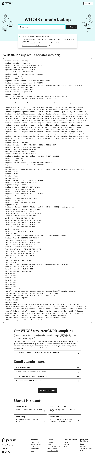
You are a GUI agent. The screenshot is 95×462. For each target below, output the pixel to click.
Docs (65, 446)
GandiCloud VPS (53, 451)
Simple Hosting (52, 448)
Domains (50, 442)
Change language (8, 445)
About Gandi (35, 442)
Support (66, 444)
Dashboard (88, 3)
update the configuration (65, 39)
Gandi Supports (36, 444)
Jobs (32, 451)
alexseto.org (26, 36)
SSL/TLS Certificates (54, 446)
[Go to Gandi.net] (7, 3)
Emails (49, 444)
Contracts (83, 446)
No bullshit (34, 446)
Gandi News (35, 448)
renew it (32, 43)
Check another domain (47, 390)
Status (66, 442)
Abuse (82, 444)
